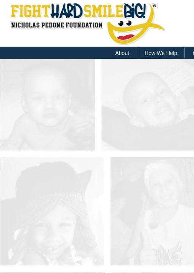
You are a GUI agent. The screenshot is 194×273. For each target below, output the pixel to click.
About (122, 53)
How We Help (161, 53)
